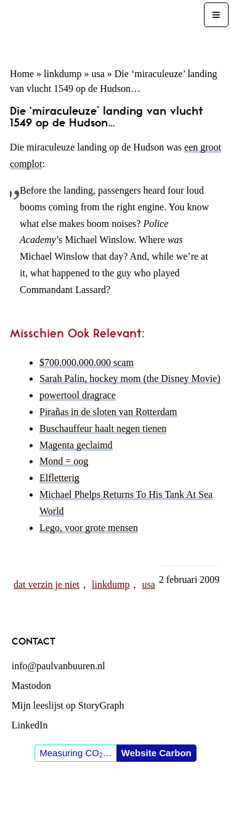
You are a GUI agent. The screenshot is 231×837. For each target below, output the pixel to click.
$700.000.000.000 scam (86, 362)
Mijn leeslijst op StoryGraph (68, 705)
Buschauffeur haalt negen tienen (102, 428)
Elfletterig (59, 477)
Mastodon (31, 685)
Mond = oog (63, 461)
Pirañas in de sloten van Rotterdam (108, 411)
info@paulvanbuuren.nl (58, 666)
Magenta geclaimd (76, 445)
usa (97, 73)
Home (22, 73)
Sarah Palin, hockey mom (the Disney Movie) (130, 378)
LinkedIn (30, 725)
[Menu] (216, 14)
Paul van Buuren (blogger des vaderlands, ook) (103, 28)
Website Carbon (156, 753)
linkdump (62, 73)
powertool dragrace (77, 395)
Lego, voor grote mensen (88, 527)
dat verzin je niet (46, 584)
